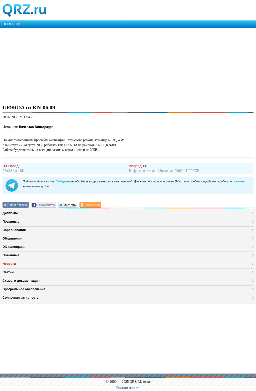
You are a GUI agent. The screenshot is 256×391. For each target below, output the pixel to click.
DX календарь (13, 247)
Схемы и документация (21, 280)
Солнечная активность (20, 297)
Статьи (8, 272)
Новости (9, 263)
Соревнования (14, 230)
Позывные (11, 221)
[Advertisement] (128, 65)
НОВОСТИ (11, 24)
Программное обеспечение (23, 289)
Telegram (63, 181)
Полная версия (128, 388)
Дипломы (10, 213)
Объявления (12, 238)
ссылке (238, 181)
